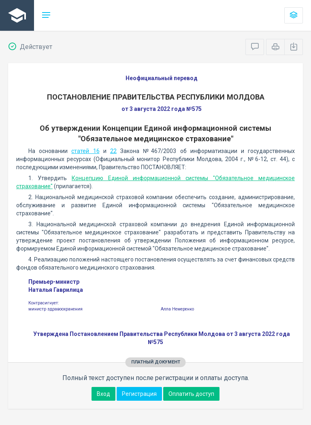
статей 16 (85, 151)
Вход (103, 394)
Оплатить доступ (191, 394)
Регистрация (139, 394)
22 (113, 151)
